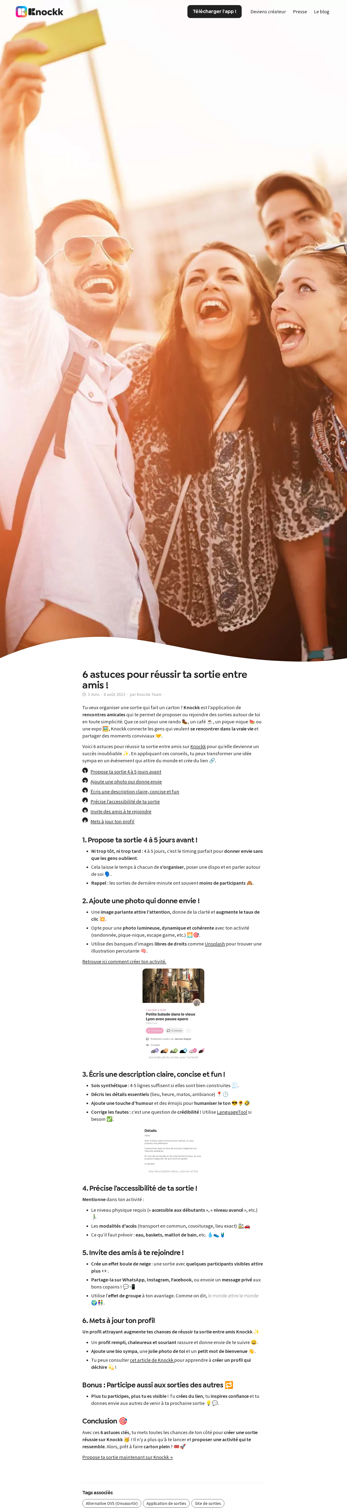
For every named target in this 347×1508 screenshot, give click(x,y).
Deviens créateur (268, 12)
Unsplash (215, 944)
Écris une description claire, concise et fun (135, 791)
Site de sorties (208, 1503)
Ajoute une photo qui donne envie (126, 781)
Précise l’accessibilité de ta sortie (125, 801)
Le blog (321, 12)
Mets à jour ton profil (112, 821)
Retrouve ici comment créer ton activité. (124, 961)
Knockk (198, 746)
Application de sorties (166, 1503)
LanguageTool (232, 1112)
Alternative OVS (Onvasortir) (112, 1503)
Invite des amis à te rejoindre (121, 811)
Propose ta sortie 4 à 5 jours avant (126, 771)
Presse (300, 12)
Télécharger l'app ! (214, 11)
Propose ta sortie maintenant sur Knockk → (127, 1457)
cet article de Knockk (152, 1360)
